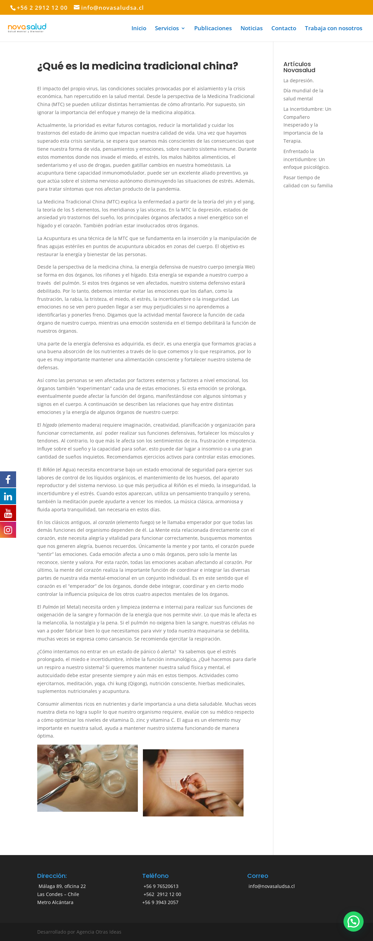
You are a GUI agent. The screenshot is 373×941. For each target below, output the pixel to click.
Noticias (252, 29)
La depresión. (298, 80)
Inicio (138, 29)
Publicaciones (213, 29)
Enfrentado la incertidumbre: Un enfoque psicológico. (306, 159)
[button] (353, 921)
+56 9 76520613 (160, 886)
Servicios (167, 29)
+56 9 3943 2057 (160, 902)
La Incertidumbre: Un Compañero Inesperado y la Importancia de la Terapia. (307, 125)
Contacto (283, 29)
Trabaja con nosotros (333, 29)
